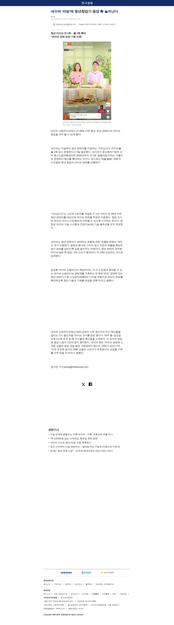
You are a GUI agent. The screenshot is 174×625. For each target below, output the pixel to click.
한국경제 (87, 3)
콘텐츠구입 (63, 594)
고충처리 (68, 584)
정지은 (53, 17)
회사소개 (47, 584)
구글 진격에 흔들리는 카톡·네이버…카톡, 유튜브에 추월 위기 (81, 434)
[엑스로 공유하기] (83, 384)
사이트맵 (84, 594)
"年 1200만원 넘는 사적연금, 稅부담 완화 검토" (74, 438)
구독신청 (57, 584)
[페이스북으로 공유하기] (90, 384)
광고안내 (78, 584)
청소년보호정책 (67, 598)
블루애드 (89, 584)
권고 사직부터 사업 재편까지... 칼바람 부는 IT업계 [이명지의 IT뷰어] (85, 446)
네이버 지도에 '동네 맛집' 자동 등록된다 (70, 442)
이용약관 (123, 594)
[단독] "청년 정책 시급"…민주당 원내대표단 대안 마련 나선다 (81, 451)
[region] (87, 184)
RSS (114, 594)
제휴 (55, 594)
